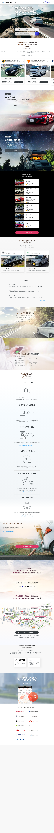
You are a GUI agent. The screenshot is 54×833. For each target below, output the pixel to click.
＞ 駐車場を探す (27, 684)
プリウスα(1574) (6, 78)
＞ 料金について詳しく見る (27, 492)
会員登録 (48, 2)
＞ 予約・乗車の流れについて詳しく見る (27, 445)
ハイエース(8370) (32, 78)
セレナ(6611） (6, 269)
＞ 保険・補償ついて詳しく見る (27, 516)
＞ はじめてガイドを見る (8, 531)
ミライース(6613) (32, 269)
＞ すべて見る (42, 300)
